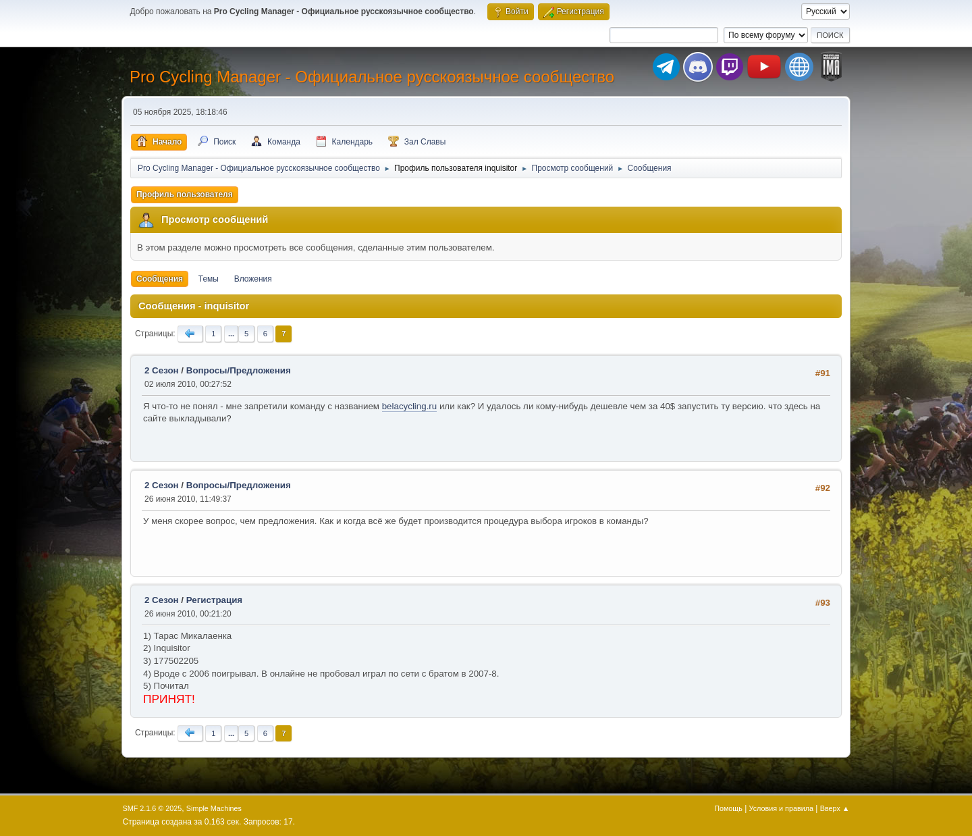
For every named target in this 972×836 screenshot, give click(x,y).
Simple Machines (214, 808)
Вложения (253, 279)
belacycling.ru (409, 406)
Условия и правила (781, 808)
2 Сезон (161, 370)
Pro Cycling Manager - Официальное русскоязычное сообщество (372, 77)
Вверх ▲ (835, 808)
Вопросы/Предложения (238, 370)
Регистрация (214, 600)
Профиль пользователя (184, 194)
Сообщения (159, 279)
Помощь (728, 808)
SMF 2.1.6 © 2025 (152, 808)
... (231, 334)
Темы (208, 279)
